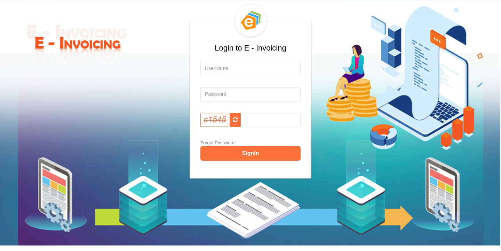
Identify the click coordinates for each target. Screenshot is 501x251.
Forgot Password (217, 142)
